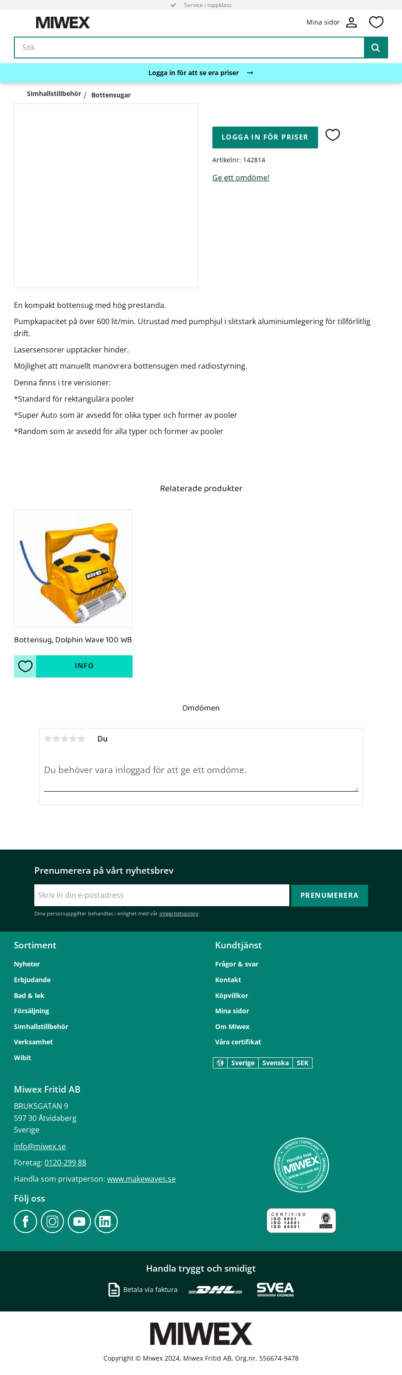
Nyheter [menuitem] (27, 963)
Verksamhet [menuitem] (33, 1041)
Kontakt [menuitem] (228, 979)
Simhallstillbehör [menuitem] (41, 1026)
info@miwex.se (40, 1146)
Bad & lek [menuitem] (29, 995)
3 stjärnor (65, 739)
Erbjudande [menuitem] (32, 979)
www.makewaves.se (141, 1179)
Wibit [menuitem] (22, 1057)
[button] (376, 22)
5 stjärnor (81, 739)
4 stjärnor (73, 739)
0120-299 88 (65, 1163)
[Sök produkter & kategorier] (201, 48)
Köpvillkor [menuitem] (231, 995)
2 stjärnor (56, 739)
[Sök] (375, 48)
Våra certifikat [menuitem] (238, 1041)
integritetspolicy (179, 913)
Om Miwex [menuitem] (232, 1026)
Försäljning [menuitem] (31, 1010)
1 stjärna (48, 739)
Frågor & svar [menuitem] (236, 963)
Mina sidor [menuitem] (232, 1010)
